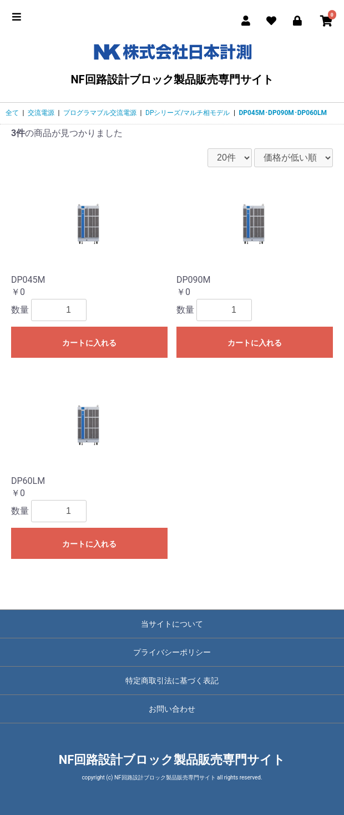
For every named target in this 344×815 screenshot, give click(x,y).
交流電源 (41, 113)
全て (12, 113)
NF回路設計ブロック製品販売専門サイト (171, 62)
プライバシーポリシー (172, 652)
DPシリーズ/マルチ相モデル (187, 113)
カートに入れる (89, 342)
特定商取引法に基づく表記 (172, 680)
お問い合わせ (172, 708)
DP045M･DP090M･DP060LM (283, 113)
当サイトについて (172, 623)
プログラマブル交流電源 (99, 113)
